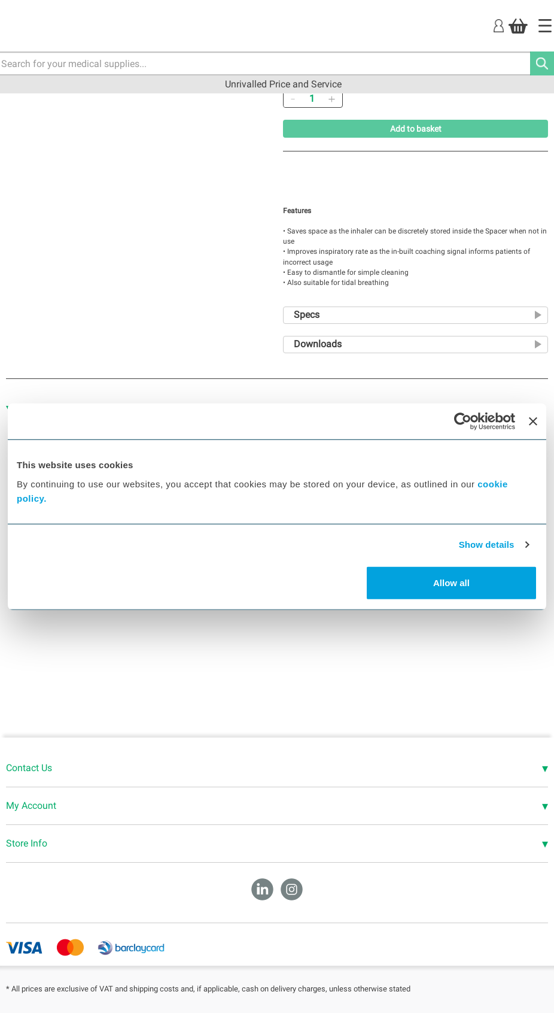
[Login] (499, 25)
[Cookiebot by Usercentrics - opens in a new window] (462, 421)
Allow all (451, 582)
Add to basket (416, 129)
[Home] (545, 26)
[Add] (331, 98)
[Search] (542, 63)
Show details (487, 544)
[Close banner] (533, 421)
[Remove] (293, 98)
